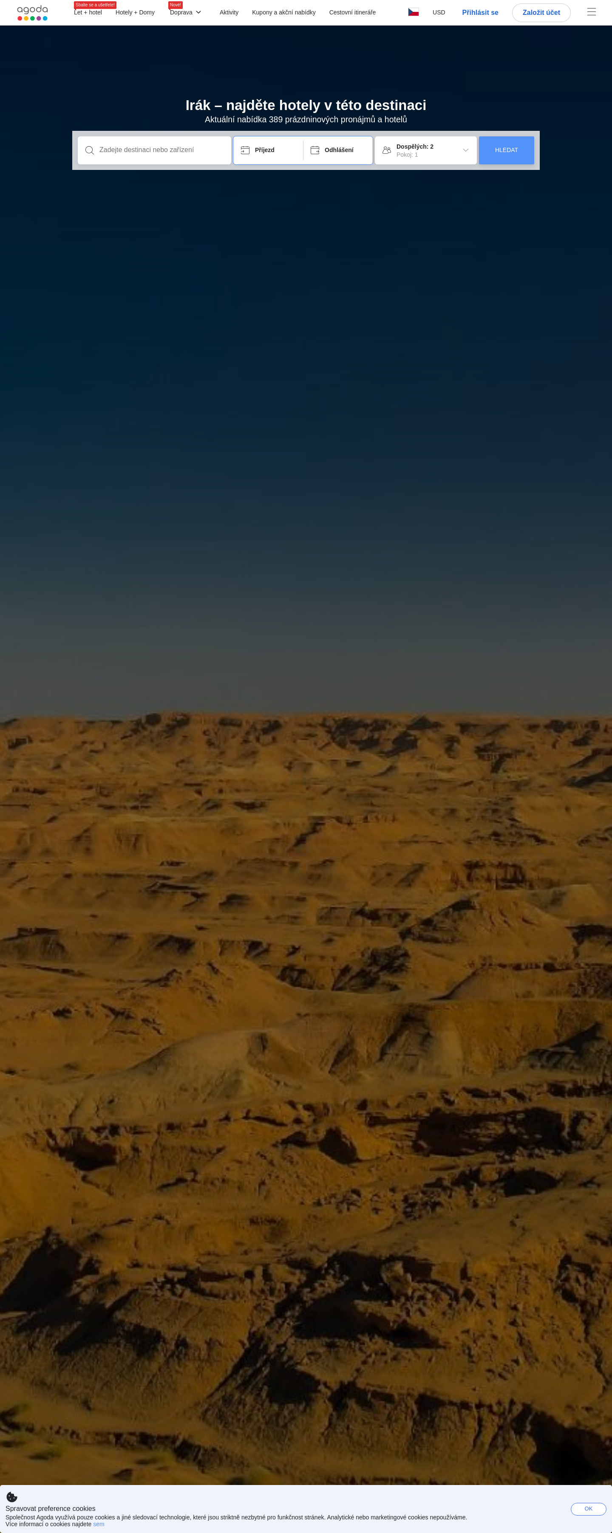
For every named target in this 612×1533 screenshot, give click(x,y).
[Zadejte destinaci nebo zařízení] (161, 150)
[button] (439, 12)
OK (589, 1508)
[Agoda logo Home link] (33, 13)
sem (98, 1524)
